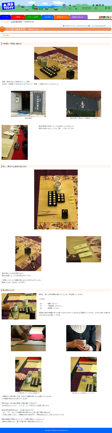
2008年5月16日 (83, 26)
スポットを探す (33, 17)
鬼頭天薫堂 (23, 84)
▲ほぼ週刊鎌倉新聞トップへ (101, 26)
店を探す (47, 17)
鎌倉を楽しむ (62, 17)
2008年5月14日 (69, 26)
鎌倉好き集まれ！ (78, 17)
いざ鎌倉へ (18, 17)
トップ (5, 17)
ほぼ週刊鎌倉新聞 (16, 22)
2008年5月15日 (29, 22)
